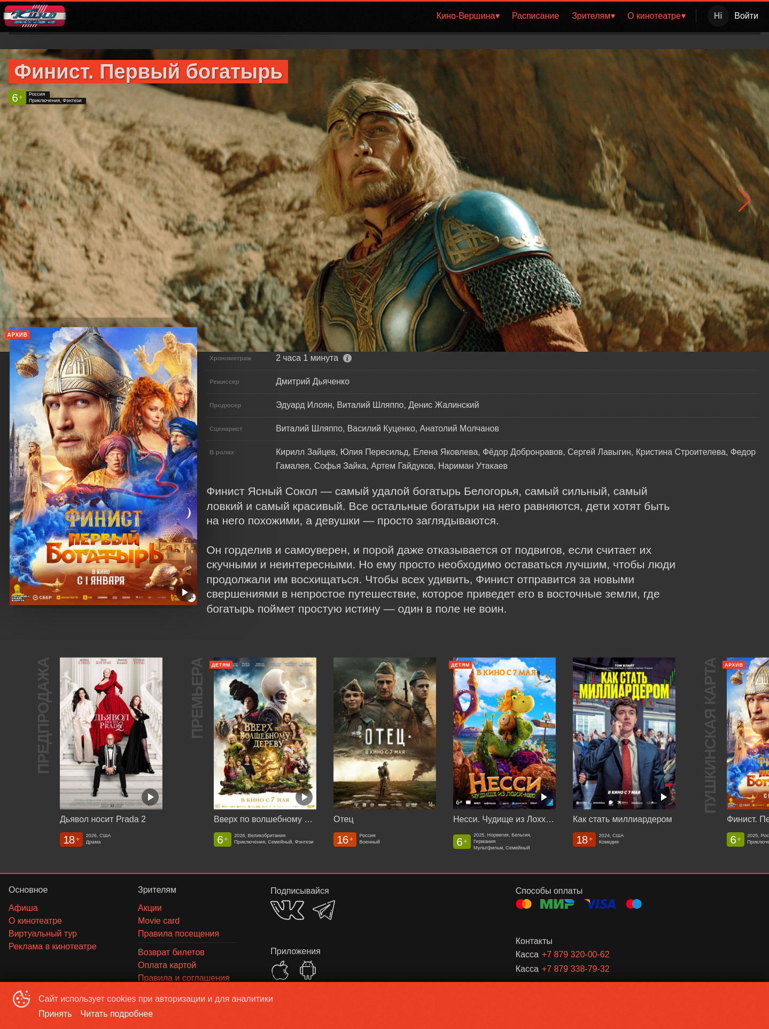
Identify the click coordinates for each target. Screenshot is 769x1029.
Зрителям (591, 15)
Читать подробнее (117, 1013)
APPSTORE (280, 970)
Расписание (535, 15)
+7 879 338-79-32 (576, 968)
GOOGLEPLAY (307, 970)
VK (287, 910)
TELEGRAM (324, 910)
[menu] (383, 16)
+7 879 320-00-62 (576, 954)
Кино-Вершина (466, 15)
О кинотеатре (654, 15)
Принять (55, 1013)
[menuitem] (468, 16)
